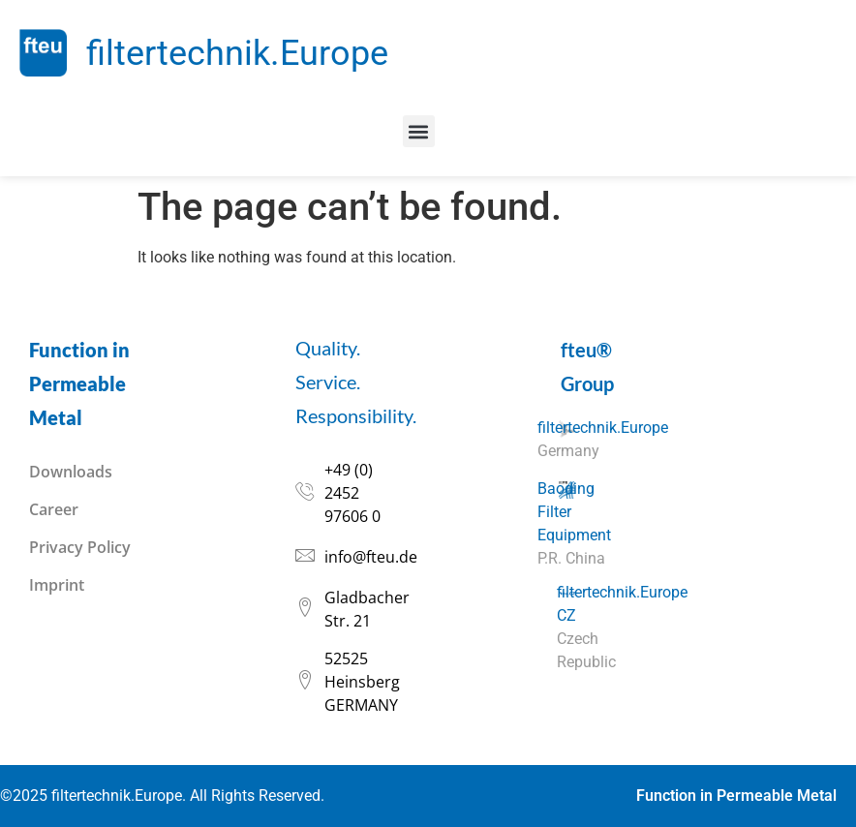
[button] (419, 131)
